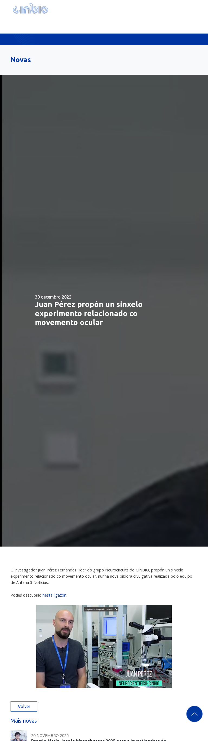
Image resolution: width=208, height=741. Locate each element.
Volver (24, 706)
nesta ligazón (54, 595)
